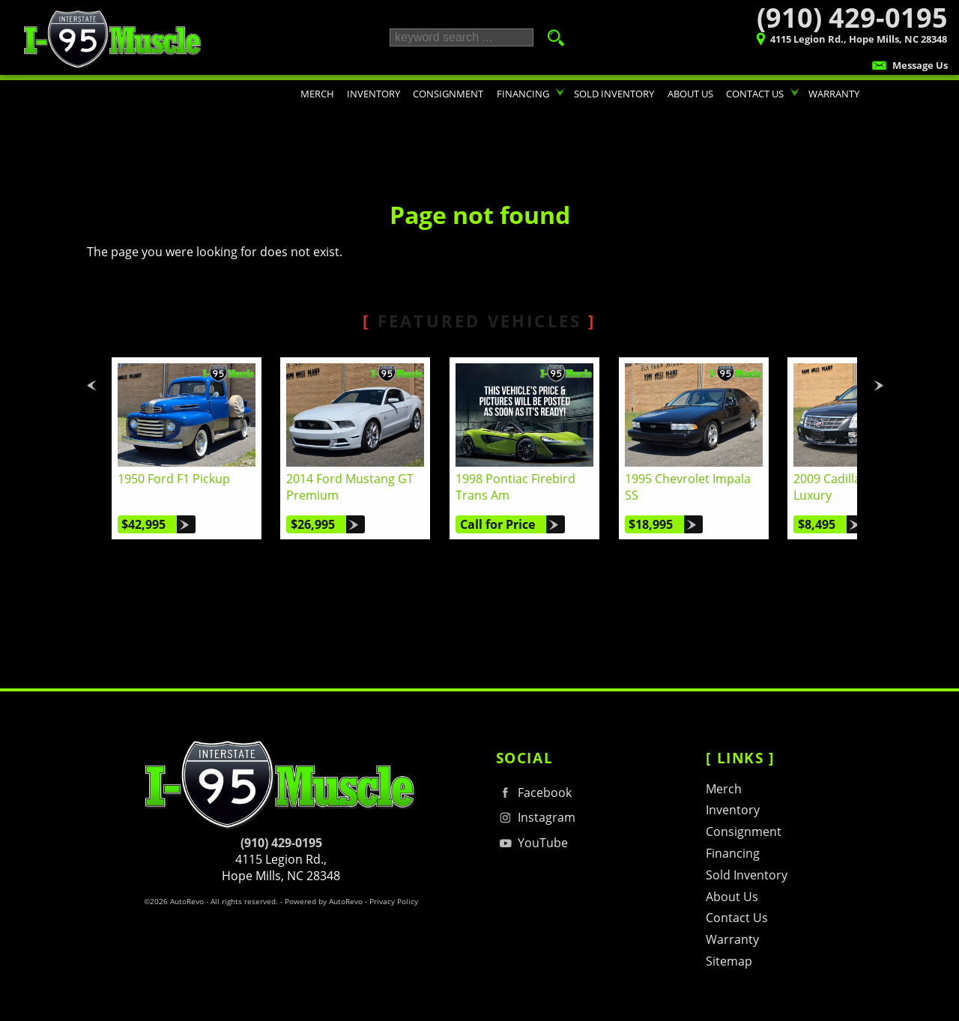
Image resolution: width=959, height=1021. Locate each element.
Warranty (732, 939)
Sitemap (729, 961)
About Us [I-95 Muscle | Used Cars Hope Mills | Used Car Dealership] (690, 93)
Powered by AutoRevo (324, 901)
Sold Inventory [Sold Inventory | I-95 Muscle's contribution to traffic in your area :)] (614, 93)
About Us (732, 896)
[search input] (461, 37)
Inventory (733, 810)
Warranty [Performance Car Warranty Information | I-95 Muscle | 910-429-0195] (833, 93)
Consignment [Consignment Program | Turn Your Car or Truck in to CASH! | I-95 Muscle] (448, 93)
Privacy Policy (393, 901)
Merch (724, 789)
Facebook (534, 793)
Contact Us (737, 917)
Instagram (535, 817)
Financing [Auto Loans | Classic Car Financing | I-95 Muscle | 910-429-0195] (523, 93)
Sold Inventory (746, 875)
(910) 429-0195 (281, 842)
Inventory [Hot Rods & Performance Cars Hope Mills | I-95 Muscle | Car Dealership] (373, 93)
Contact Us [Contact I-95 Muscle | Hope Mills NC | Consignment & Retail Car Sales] (755, 93)
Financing (733, 853)
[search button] (551, 37)
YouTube (532, 843)
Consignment (743, 831)
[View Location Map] (803, 41)
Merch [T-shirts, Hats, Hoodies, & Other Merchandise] (317, 93)
